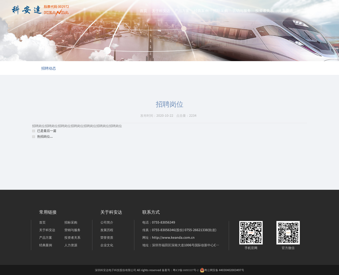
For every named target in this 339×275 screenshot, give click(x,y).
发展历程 (106, 229)
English (323, 10)
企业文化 (106, 245)
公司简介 (106, 222)
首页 (143, 10)
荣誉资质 (106, 237)
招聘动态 (48, 68)
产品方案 (182, 10)
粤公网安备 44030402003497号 (222, 270)
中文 (312, 10)
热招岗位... (45, 136)
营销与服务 (241, 10)
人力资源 (285, 10)
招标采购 (220, 10)
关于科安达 (161, 10)
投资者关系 (264, 10)
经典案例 (201, 10)
